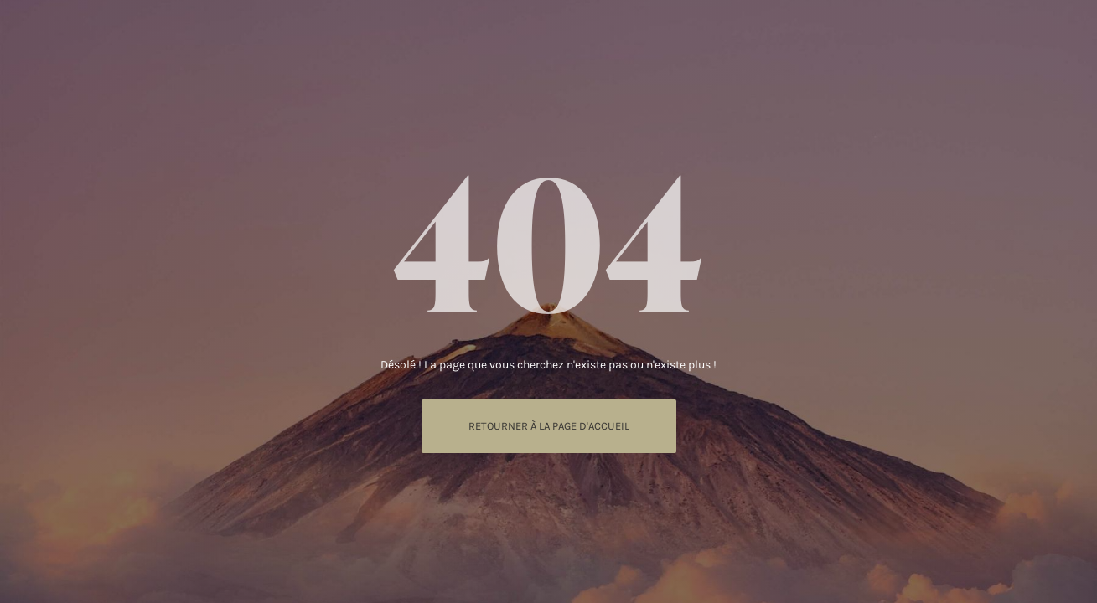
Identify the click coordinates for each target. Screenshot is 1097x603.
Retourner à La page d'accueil (548, 426)
